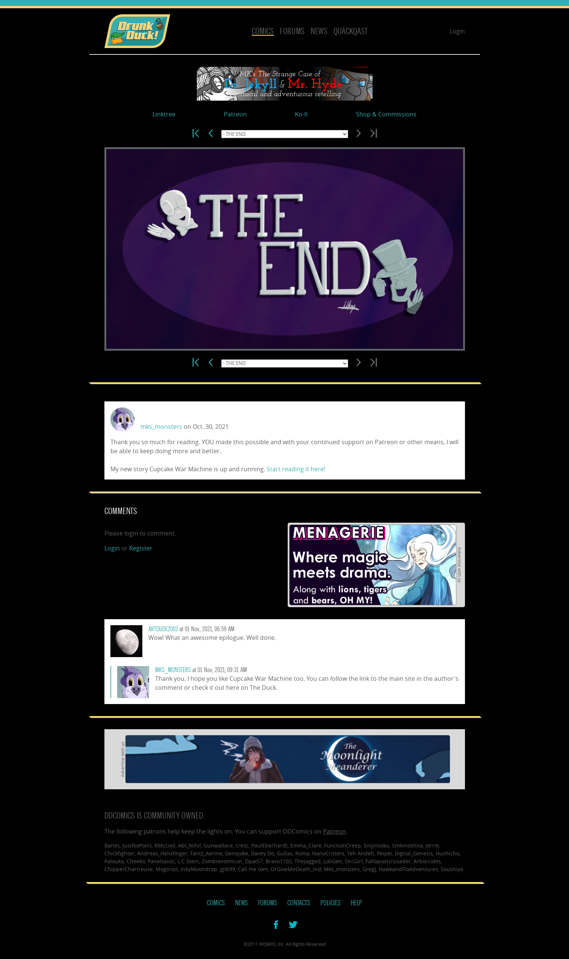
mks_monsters (161, 426)
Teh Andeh (360, 853)
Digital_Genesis (414, 853)
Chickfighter (119, 853)
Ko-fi (301, 114)
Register (140, 548)
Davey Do (262, 853)
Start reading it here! (296, 469)
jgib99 (227, 869)
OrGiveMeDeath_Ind (295, 869)
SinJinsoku (376, 845)
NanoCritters (328, 853)
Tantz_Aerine (206, 853)
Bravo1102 (279, 861)
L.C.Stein (188, 861)
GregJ (369, 869)
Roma (302, 853)
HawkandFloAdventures (408, 869)
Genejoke (236, 853)
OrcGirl (354, 861)
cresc (242, 845)
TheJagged (307, 861)
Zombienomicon (222, 861)
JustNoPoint (137, 845)
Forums (292, 31)
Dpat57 (254, 861)
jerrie (432, 845)
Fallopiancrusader (388, 861)
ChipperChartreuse (128, 869)
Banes (112, 845)
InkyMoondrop (199, 869)
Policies (330, 903)
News (319, 31)
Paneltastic (161, 861)
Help (356, 903)
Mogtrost (166, 869)
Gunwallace (218, 845)
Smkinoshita (407, 845)
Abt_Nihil (189, 845)
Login (457, 31)
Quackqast (351, 31)
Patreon (235, 114)
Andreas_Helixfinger (162, 853)
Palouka (114, 861)
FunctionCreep (342, 845)
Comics (263, 31)
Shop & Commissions (386, 114)
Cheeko (136, 861)
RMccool (164, 845)
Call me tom (253, 869)
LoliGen (332, 861)
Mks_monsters (342, 869)
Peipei (384, 853)
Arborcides (427, 861)
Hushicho (447, 853)
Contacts (298, 903)
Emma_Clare (305, 845)
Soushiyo (452, 869)
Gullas (285, 853)
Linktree (163, 114)
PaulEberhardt (269, 845)
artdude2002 (163, 629)
